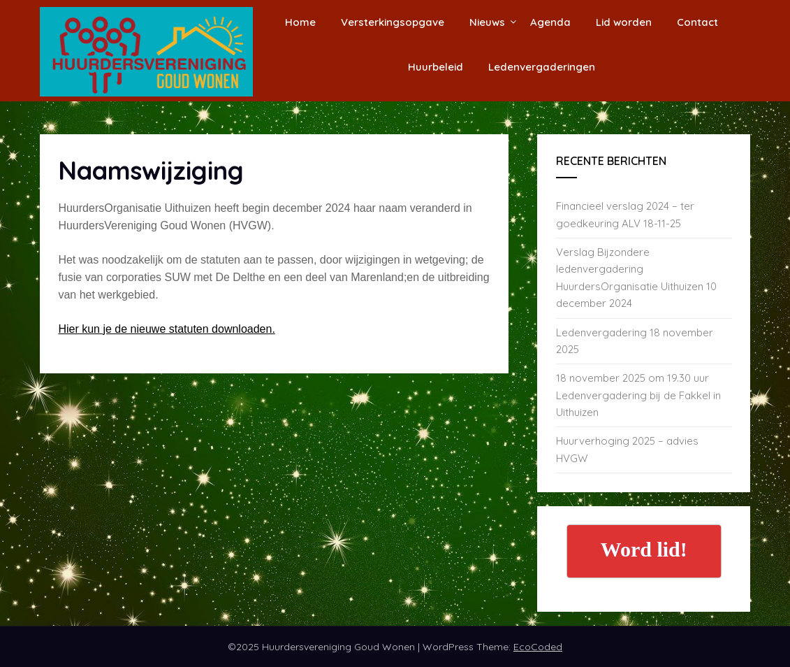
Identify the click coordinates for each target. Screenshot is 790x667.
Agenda (550, 22)
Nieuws (487, 22)
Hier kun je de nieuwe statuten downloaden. (166, 329)
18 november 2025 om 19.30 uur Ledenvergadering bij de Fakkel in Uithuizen (638, 395)
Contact (697, 22)
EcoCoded (537, 646)
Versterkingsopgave (392, 22)
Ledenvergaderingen (541, 66)
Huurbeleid (435, 66)
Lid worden (624, 22)
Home (300, 22)
